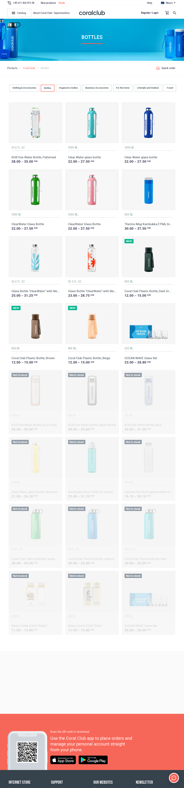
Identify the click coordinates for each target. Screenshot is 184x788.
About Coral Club (42, 13)
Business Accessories (97, 90)
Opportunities (62, 13)
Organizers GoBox (68, 90)
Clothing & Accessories (24, 90)
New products (48, 3)
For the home (123, 90)
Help (149, 2)
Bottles (47, 90)
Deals (62, 3)
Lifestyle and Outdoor (148, 90)
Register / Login (149, 12)
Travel (170, 90)
